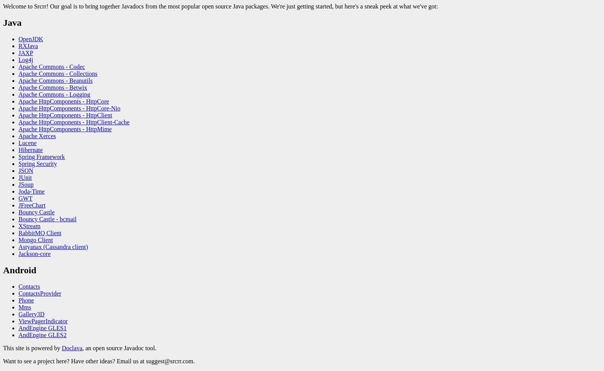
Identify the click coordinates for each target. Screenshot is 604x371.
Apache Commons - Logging (54, 94)
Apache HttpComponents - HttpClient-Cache (73, 122)
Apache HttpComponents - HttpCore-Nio (69, 108)
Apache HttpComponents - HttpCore (63, 101)
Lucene (27, 143)
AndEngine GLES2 (42, 335)
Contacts (29, 286)
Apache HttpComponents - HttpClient (65, 115)
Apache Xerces (37, 136)
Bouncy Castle (36, 212)
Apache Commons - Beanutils (55, 80)
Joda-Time (31, 191)
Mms (24, 307)
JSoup (26, 184)
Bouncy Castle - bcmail (47, 219)
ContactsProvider (39, 293)
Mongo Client (35, 240)
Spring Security (37, 163)
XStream (29, 226)
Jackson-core (34, 254)
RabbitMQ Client (40, 233)
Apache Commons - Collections (57, 73)
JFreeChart (31, 205)
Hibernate (30, 150)
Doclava (72, 348)
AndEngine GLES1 (42, 328)
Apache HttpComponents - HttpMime (65, 129)
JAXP (25, 53)
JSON (25, 170)
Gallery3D (31, 314)
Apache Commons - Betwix (52, 87)
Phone (26, 300)
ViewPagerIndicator (43, 321)
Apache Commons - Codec (51, 67)
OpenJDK (30, 39)
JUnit (25, 177)
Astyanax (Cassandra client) (53, 247)
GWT (25, 198)
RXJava (28, 46)
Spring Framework (41, 157)
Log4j (25, 60)
